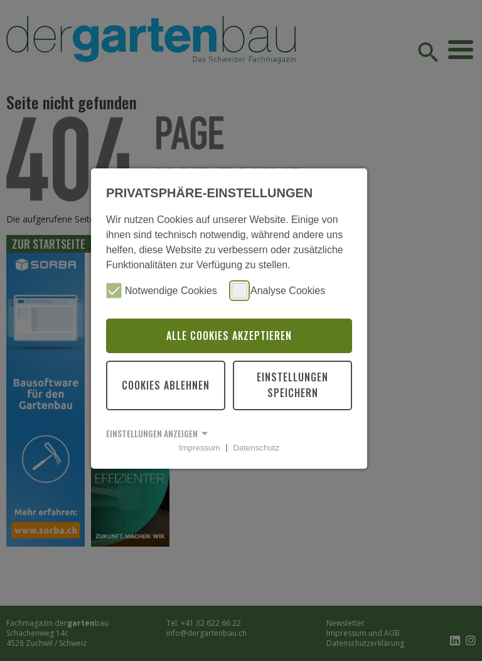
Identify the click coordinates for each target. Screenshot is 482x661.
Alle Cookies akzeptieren (229, 335)
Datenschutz (256, 447)
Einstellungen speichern (292, 384)
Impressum (199, 447)
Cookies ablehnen (166, 385)
